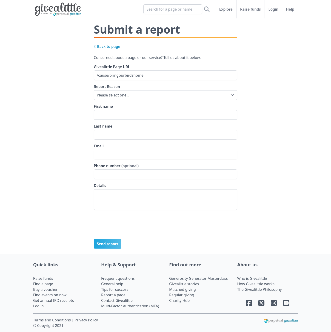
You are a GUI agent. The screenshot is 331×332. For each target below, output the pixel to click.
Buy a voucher (45, 289)
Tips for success (114, 289)
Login (273, 9)
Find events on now (49, 294)
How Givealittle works (255, 283)
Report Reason (107, 86)
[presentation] (129, 226)
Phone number (116, 165)
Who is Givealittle (252, 278)
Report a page (113, 294)
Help (290, 9)
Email (99, 146)
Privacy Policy (86, 320)
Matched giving (182, 289)
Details (100, 185)
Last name (103, 126)
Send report (107, 243)
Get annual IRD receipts (53, 300)
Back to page (107, 46)
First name (103, 106)
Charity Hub (179, 300)
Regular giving (181, 294)
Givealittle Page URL (112, 66)
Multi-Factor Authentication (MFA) (130, 306)
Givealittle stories (184, 283)
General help (112, 283)
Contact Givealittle (117, 300)
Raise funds (250, 9)
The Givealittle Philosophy (259, 289)
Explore (225, 9)
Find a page (43, 283)
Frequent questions (118, 278)
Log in (38, 306)
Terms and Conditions (52, 320)
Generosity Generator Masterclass (198, 278)
